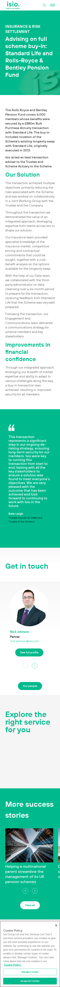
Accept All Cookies (29, 981)
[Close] (56, 925)
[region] (30, 954)
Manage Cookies (30, 972)
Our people (30, 686)
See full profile (29, 652)
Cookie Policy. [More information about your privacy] (12, 965)
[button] (34, 665)
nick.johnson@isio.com (24, 641)
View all (30, 905)
